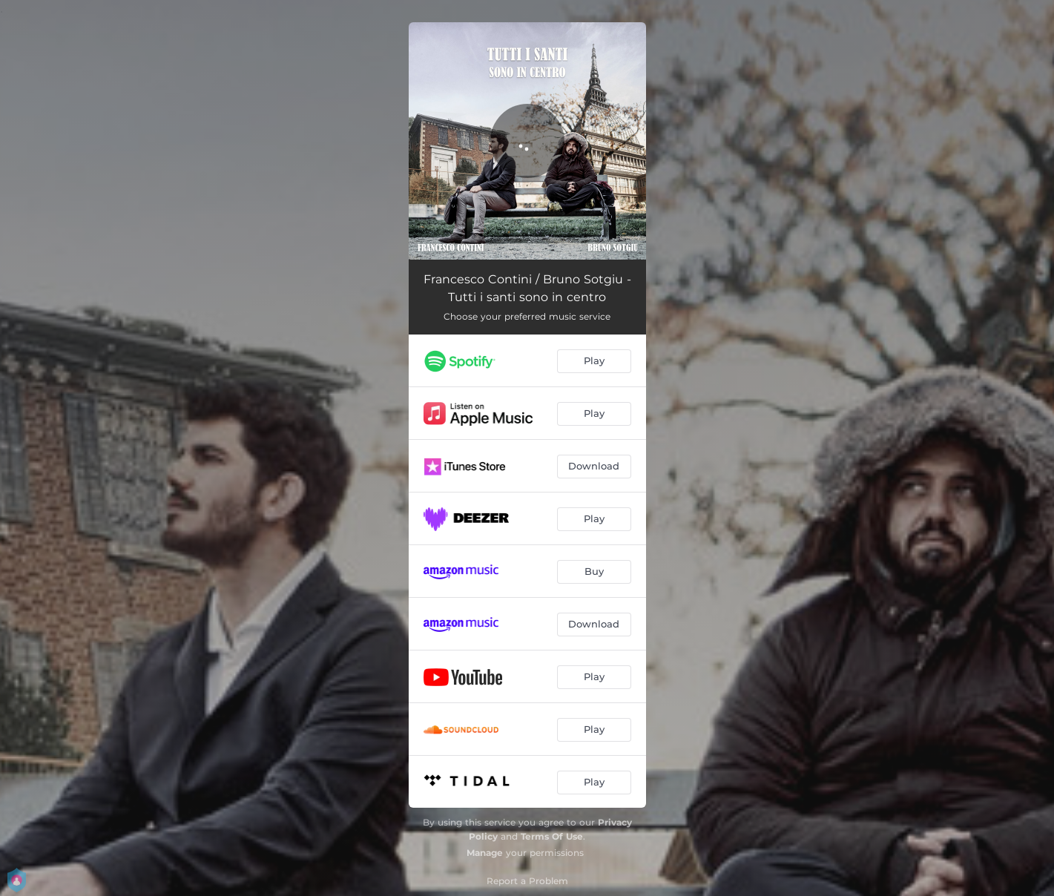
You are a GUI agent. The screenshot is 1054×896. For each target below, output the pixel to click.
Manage (485, 852)
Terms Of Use (552, 836)
